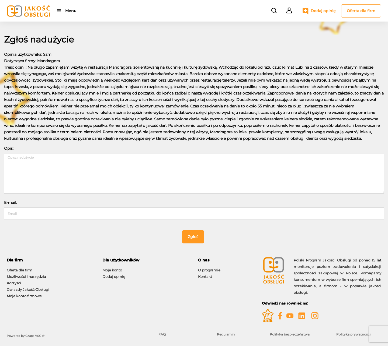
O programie (209, 270)
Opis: (8, 148)
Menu (70, 10)
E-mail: (10, 202)
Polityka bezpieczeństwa (290, 334)
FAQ (162, 334)
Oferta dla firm (361, 10)
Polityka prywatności (353, 334)
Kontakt (205, 276)
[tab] (50, 260)
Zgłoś (193, 236)
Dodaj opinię (323, 11)
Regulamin (226, 334)
